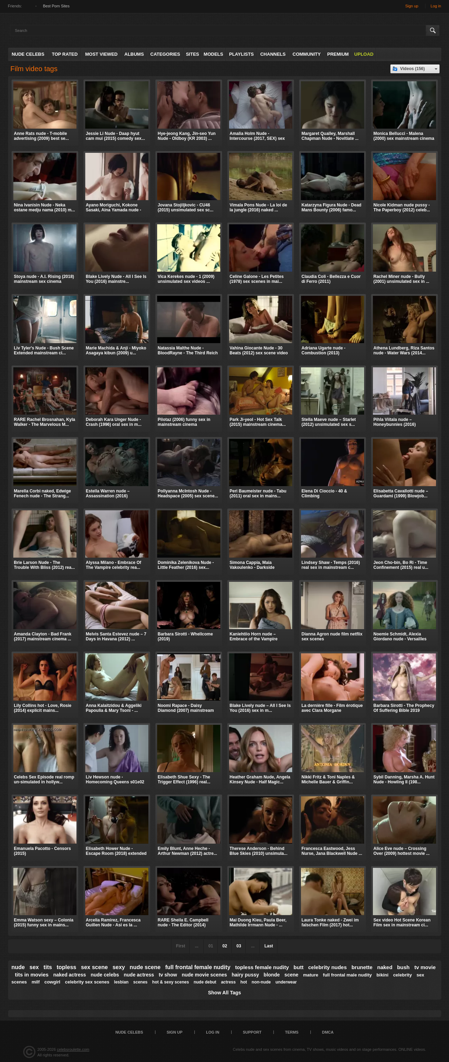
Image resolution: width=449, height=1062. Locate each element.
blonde (272, 975)
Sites (192, 54)
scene (291, 975)
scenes (140, 982)
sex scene (94, 967)
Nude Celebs (28, 54)
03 (238, 946)
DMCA (328, 1032)
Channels (273, 54)
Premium (338, 54)
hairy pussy (245, 975)
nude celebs (105, 975)
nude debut (205, 982)
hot (243, 982)
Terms (292, 1032)
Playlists (241, 54)
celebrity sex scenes (87, 982)
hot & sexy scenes (170, 982)
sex (34, 967)
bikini (382, 975)
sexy (119, 967)
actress (228, 982)
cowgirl (52, 982)
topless (66, 967)
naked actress (69, 975)
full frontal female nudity (197, 967)
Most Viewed (101, 54)
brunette (362, 967)
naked (384, 967)
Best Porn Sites (56, 6)
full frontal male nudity (347, 975)
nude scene (145, 967)
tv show (168, 975)
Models (213, 54)
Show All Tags (224, 992)
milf (36, 982)
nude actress (139, 975)
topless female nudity (262, 967)
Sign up (411, 6)
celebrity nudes (327, 967)
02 (224, 946)
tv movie (425, 967)
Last (268, 946)
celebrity (402, 975)
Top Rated (65, 54)
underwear (286, 982)
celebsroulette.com (73, 1049)
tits (47, 967)
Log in (436, 6)
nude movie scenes (204, 975)
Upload (364, 54)
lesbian (121, 982)
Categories (165, 54)
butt (298, 967)
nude (18, 967)
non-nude (261, 982)
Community (307, 54)
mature (310, 975)
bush (403, 967)
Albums (134, 54)
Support (252, 1032)
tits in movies (32, 975)
